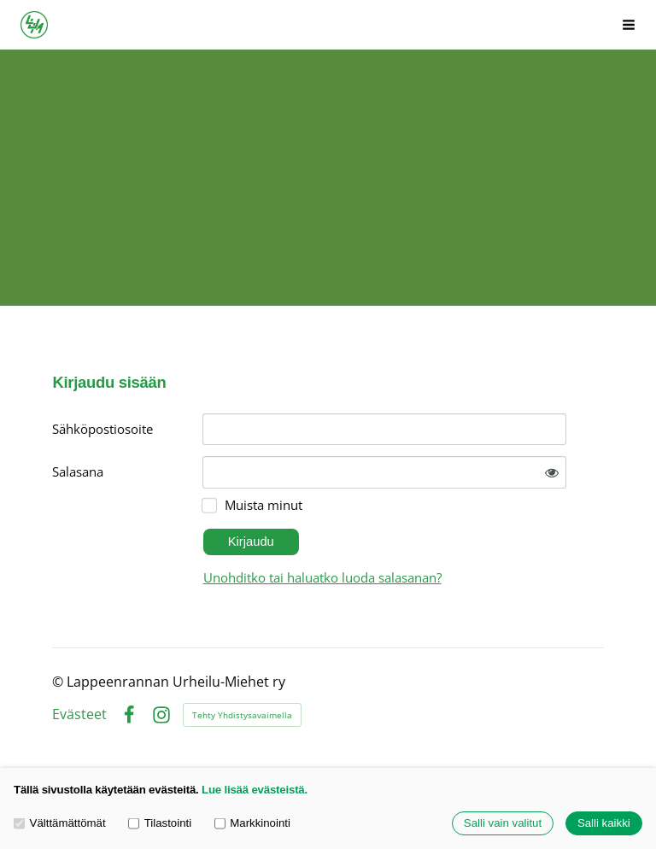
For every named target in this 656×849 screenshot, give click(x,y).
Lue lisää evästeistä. (255, 789)
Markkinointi (252, 823)
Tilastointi (159, 823)
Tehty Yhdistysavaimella (242, 715)
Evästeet (79, 715)
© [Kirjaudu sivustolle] (59, 681)
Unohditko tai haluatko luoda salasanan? (322, 577)
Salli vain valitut (503, 823)
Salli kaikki (603, 823)
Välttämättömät (60, 823)
